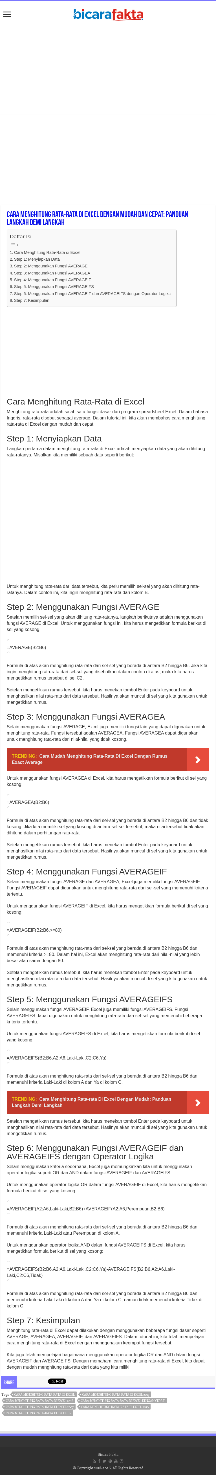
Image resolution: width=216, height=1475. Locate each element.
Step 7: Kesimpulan (31, 300)
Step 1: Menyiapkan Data (37, 259)
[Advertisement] (108, 68)
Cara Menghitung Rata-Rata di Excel (47, 252)
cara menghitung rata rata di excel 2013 (115, 1394)
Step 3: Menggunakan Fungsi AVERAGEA (52, 273)
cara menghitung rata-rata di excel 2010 (115, 1407)
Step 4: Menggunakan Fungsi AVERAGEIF (52, 280)
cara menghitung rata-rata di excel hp (38, 1413)
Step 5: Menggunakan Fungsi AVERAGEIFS (54, 286)
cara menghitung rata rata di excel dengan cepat (123, 1401)
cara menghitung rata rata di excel (44, 1394)
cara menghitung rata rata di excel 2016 (39, 1401)
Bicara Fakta (108, 1454)
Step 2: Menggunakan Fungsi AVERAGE (51, 266)
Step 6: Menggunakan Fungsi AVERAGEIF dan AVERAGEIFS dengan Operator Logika (92, 293)
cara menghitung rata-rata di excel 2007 (40, 1407)
